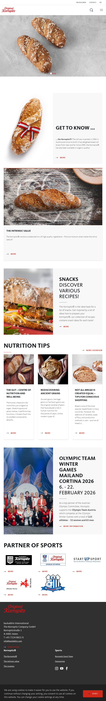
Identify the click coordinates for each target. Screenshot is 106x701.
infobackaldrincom (13, 641)
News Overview (92, 350)
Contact (92, 2)
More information (71, 526)
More (60, 158)
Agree (93, 694)
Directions (11, 647)
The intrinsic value (11, 661)
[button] (101, 2)
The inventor (9, 666)
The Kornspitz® (10, 657)
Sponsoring (60, 661)
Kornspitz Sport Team (64, 657)
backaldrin (81, 2)
